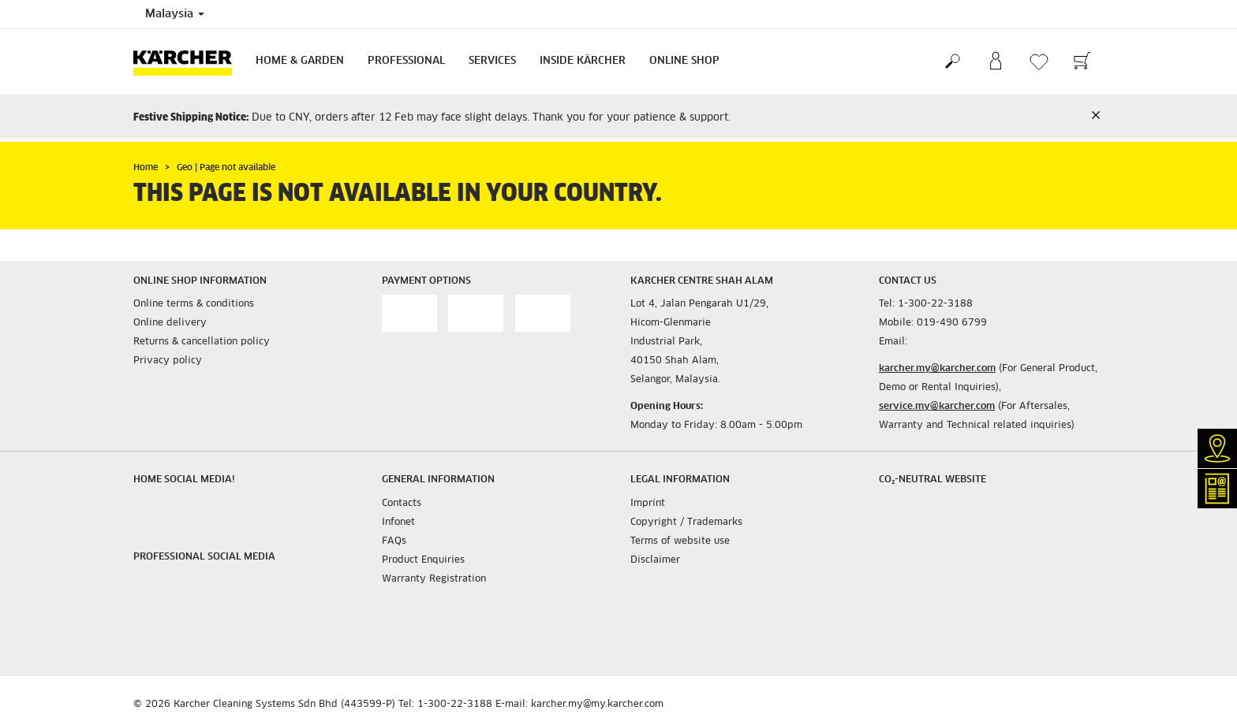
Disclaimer (655, 560)
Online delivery (170, 323)
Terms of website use (680, 541)
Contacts (401, 503)
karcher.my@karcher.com (937, 369)
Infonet (398, 522)
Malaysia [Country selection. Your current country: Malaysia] (174, 14)
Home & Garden (300, 61)
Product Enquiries (423, 560)
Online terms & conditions (193, 304)
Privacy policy (167, 361)
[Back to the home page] (188, 62)
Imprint (647, 503)
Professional (406, 61)
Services (492, 61)
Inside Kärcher (583, 61)
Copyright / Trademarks (686, 522)
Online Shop (684, 61)
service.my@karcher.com (937, 406)
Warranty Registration (434, 579)
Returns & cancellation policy (201, 342)
